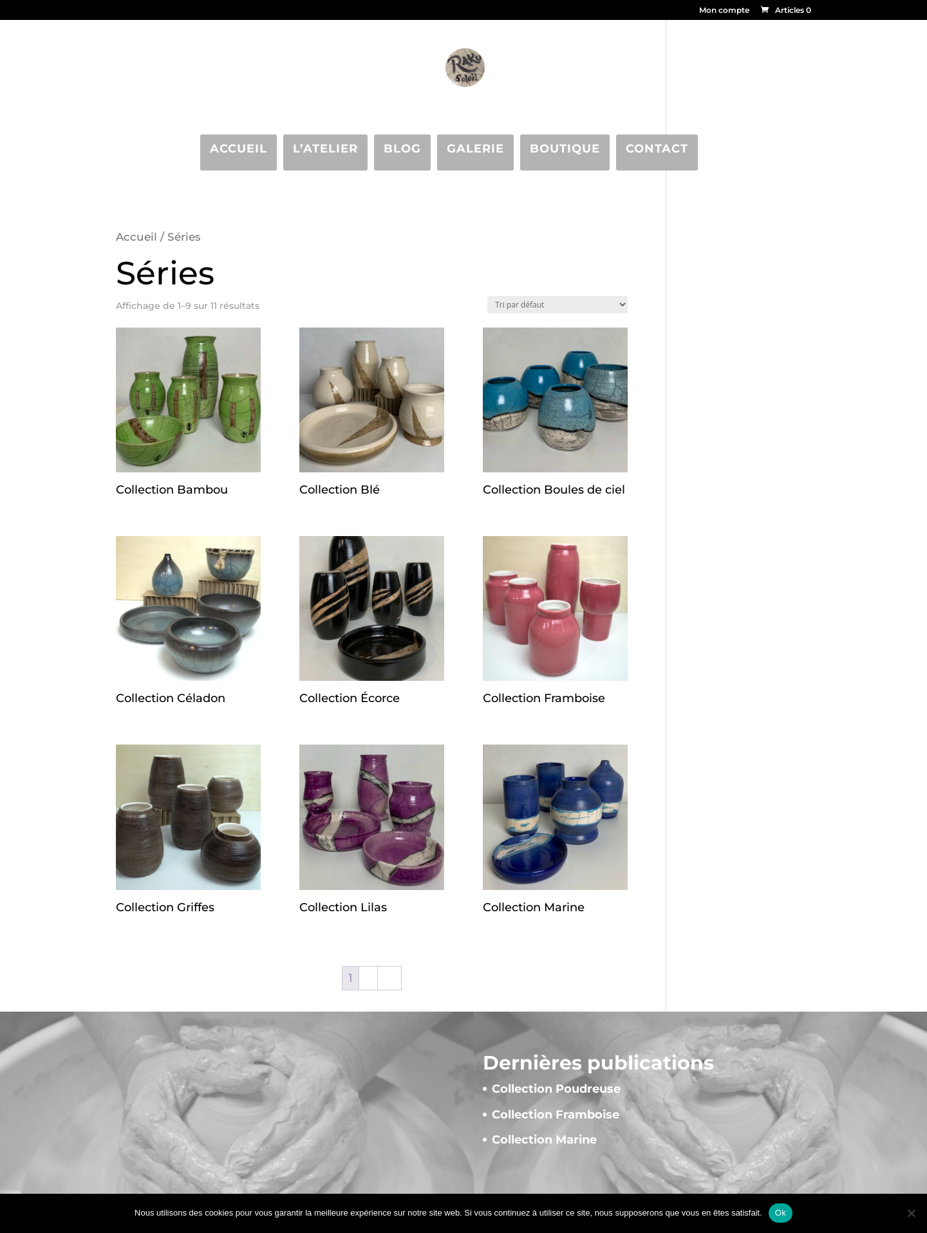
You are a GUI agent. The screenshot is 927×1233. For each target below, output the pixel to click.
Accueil (238, 149)
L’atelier (325, 149)
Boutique (565, 149)
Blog (402, 149)
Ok (780, 1213)
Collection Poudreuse (556, 1089)
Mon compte (724, 10)
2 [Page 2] (368, 978)
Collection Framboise (555, 1115)
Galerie (475, 149)
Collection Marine (544, 1140)
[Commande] (557, 304)
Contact (657, 149)
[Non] (910, 1213)
